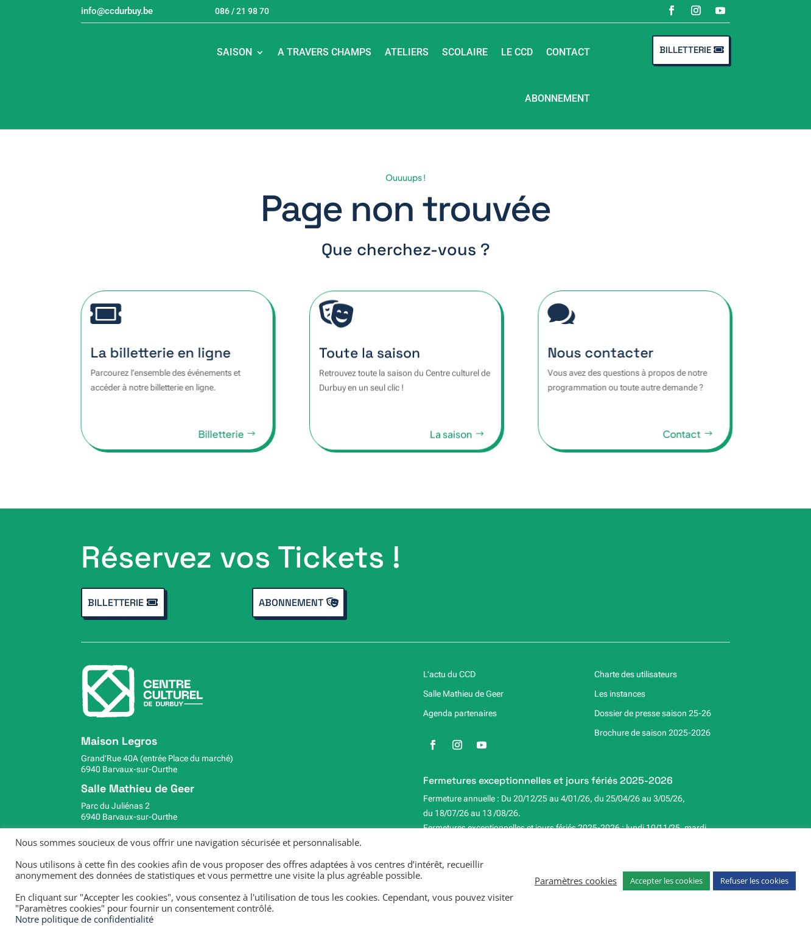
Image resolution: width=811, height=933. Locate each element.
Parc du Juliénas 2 (115, 806)
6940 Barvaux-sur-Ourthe (129, 769)
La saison (451, 441)
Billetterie (685, 49)
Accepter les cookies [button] (666, 880)
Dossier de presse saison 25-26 (652, 713)
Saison (234, 52)
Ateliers (407, 52)
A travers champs (324, 52)
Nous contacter (610, 352)
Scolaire (465, 52)
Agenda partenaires (460, 713)
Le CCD (517, 52)
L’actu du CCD (449, 674)
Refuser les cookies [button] (754, 880)
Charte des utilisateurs (635, 674)
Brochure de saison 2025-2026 (652, 733)
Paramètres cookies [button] (576, 880)
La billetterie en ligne (151, 352)
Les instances (619, 694)
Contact (568, 52)
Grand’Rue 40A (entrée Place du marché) (157, 758)
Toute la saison (369, 360)
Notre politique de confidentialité (84, 919)
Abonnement (557, 98)
